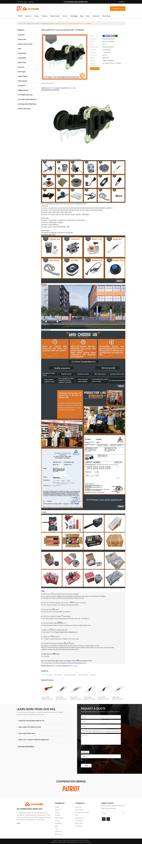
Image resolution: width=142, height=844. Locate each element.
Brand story (106, 16)
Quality (36, 16)
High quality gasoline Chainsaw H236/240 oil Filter (61, 698)
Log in (25, 2)
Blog (81, 16)
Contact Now (95, 68)
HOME (20, 16)
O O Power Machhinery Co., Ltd (65, 666)
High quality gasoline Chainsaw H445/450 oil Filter (47, 698)
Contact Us (96, 16)
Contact (64, 840)
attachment (85, 752)
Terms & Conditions (103, 762)
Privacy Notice (74, 840)
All (24, 23)
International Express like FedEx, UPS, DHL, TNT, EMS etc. (72, 618)
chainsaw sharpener (70, 675)
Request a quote (118, 9)
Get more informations (26, 746)
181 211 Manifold (47, 675)
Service (65, 16)
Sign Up (31, 2)
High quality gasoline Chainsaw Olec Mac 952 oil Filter (75, 698)
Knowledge (74, 16)
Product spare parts (33, 23)
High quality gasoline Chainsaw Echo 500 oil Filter (89, 698)
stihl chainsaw (58, 675)
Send (86, 765)
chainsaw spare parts (47, 23)
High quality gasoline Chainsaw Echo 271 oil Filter (117, 698)
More (18, 823)
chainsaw (92, 675)
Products (44, 16)
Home (20, 23)
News (88, 16)
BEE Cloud (88, 842)
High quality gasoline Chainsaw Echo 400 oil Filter (103, 698)
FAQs (68, 840)
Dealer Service (55, 16)
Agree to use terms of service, (94, 761)
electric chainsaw (83, 675)
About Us (28, 16)
